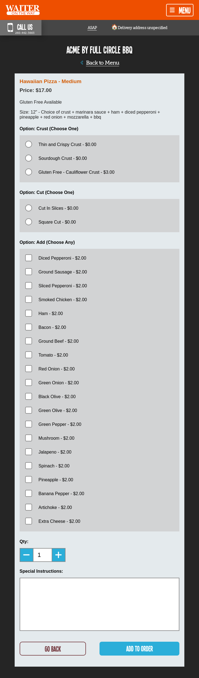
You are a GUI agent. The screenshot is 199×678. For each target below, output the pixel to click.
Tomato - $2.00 (53, 355)
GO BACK (53, 649)
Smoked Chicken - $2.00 (62, 299)
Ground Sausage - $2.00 (62, 272)
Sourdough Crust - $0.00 (62, 158)
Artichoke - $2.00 (55, 507)
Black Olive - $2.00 (56, 396)
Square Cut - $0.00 (57, 222)
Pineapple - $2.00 (55, 479)
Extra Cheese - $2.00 (59, 521)
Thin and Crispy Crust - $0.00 (67, 144)
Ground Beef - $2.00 (58, 341)
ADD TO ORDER (139, 648)
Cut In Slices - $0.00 (58, 208)
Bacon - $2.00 (52, 327)
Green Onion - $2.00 (58, 382)
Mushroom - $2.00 (56, 438)
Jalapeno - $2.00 (54, 452)
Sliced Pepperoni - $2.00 (62, 285)
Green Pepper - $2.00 (59, 424)
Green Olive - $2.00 (57, 410)
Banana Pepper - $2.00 (61, 493)
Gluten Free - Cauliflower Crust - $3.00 (76, 172)
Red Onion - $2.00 (56, 369)
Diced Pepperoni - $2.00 (62, 258)
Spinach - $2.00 (53, 466)
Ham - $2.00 (50, 313)
